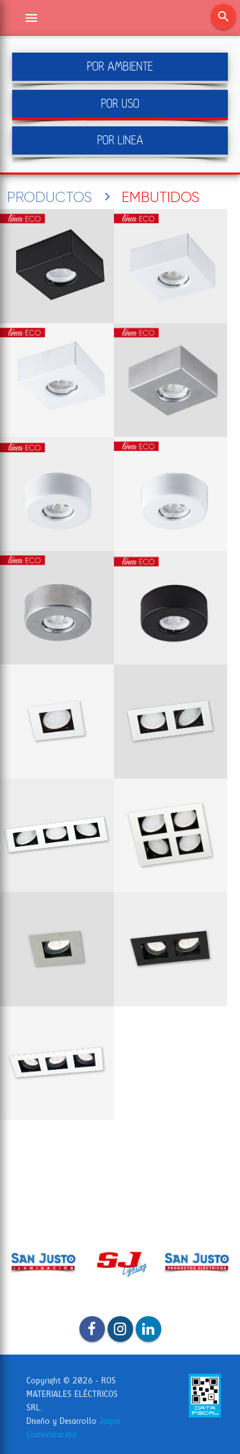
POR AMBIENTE (120, 66)
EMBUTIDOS (161, 197)
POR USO (120, 104)
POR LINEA (120, 140)
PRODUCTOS (49, 197)
